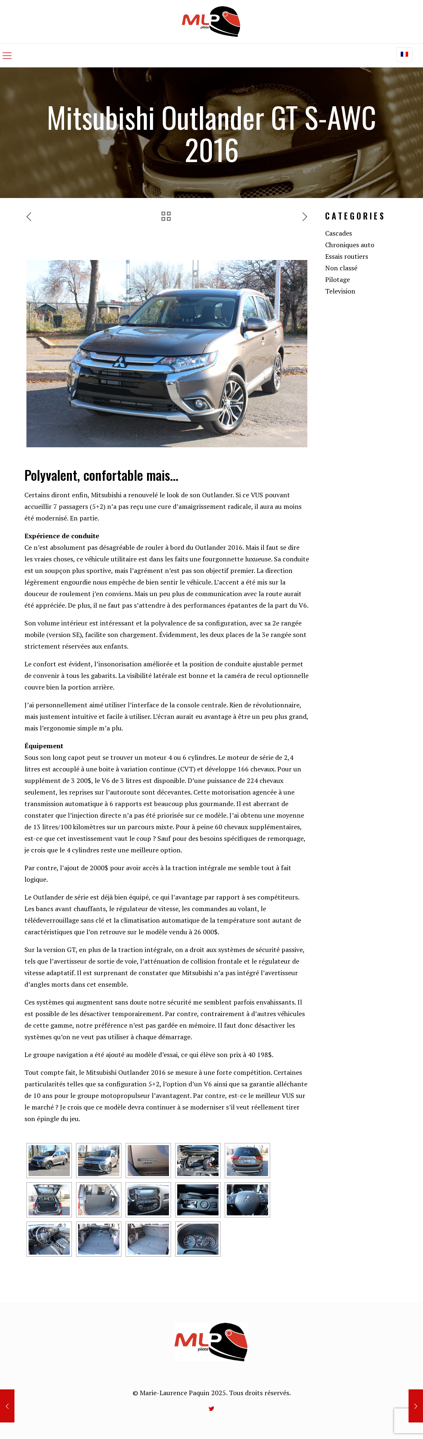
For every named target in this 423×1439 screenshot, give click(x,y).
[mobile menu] (7, 55)
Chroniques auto (349, 244)
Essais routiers (346, 256)
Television (340, 291)
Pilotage (337, 279)
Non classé (341, 267)
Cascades (338, 233)
